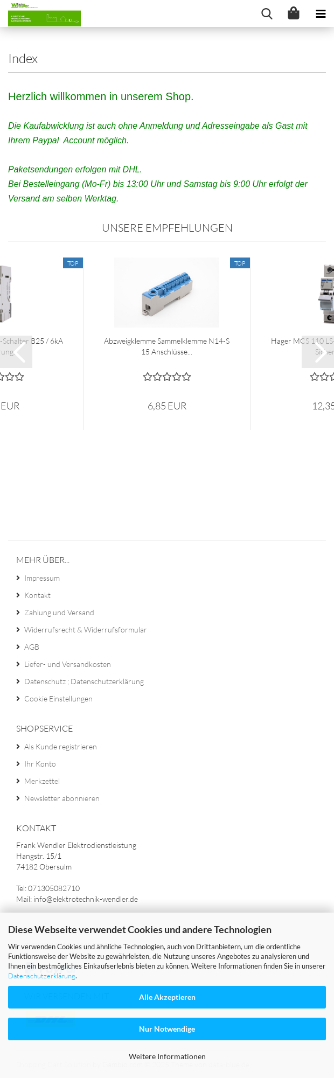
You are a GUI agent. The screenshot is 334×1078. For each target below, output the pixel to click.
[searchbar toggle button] (266, 13)
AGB (31, 646)
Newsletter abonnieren (62, 798)
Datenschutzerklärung (41, 975)
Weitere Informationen (167, 1056)
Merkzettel (42, 780)
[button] (16, 352)
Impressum (42, 577)
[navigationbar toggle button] (320, 13)
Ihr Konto (40, 763)
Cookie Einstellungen (58, 698)
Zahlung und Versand (59, 612)
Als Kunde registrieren (60, 746)
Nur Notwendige (167, 1028)
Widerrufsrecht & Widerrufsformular (85, 629)
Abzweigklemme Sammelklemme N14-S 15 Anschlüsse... (166, 346)
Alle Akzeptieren (167, 997)
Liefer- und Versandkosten (67, 664)
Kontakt (37, 595)
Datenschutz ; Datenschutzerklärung (84, 681)
